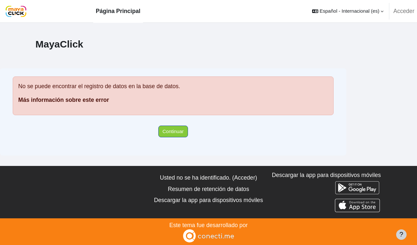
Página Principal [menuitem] (118, 11)
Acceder (403, 11)
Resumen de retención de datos (208, 189)
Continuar (173, 131)
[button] (348, 11)
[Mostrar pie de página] (401, 234)
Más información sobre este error (63, 100)
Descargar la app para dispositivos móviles (208, 200)
